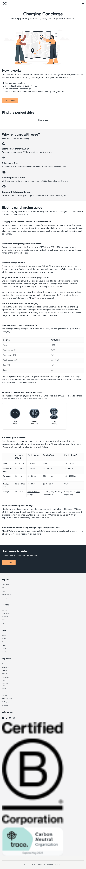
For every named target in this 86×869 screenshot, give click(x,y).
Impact (4, 638)
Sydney (4, 664)
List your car (6, 610)
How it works (6, 613)
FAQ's (3, 623)
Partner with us (6, 594)
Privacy (4, 645)
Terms (4, 642)
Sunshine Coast (7, 698)
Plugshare (26, 281)
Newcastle (5, 684)
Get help (4, 598)
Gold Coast (5, 677)
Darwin (4, 680)
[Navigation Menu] (83, 3)
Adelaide (4, 674)
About (4, 635)
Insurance (5, 616)
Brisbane (4, 670)
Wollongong (5, 702)
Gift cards (5, 588)
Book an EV (5, 585)
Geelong (4, 695)
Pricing (4, 620)
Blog (3, 591)
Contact (4, 648)
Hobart (4, 688)
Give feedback (6, 652)
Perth (3, 685)
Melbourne (5, 667)
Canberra (5, 692)
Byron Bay (5, 705)
